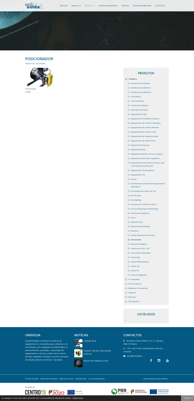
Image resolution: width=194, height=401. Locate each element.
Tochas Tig (135, 266)
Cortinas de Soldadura (139, 105)
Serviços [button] (76, 6)
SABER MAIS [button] (77, 398)
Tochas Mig (135, 257)
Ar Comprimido (134, 279)
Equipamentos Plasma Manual (142, 170)
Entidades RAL (80, 379)
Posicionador (30, 88)
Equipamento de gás (139, 114)
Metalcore (135, 231)
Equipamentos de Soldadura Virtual (144, 136)
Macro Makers (162, 379)
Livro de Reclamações (96, 379)
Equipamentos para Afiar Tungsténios (145, 158)
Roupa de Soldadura (139, 244)
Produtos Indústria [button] (108, 6)
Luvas (133, 217)
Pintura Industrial (134, 284)
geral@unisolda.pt (134, 356)
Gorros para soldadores (140, 213)
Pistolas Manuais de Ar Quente (143, 235)
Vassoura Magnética (139, 275)
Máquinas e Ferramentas (138, 288)
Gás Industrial (133, 301)
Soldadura (40, 63)
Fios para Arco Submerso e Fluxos (144, 204)
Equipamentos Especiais (140, 145)
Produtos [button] (90, 6)
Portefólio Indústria (142, 6)
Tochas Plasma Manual (140, 262)
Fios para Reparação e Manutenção (144, 209)
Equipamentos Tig (138, 175)
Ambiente (132, 292)
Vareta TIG (135, 270)
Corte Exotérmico (137, 101)
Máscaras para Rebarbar (140, 226)
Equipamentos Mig (138, 149)
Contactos (160, 6)
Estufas (134, 179)
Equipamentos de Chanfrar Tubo (143, 132)
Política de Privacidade (48, 379)
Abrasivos (132, 297)
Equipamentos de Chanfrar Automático (146, 123)
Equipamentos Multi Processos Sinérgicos (147, 154)
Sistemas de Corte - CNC (140, 248)
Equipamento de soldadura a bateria (145, 118)
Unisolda (64, 6)
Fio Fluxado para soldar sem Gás (143, 191)
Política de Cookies (66, 379)
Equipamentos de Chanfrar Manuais (145, 127)
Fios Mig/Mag (136, 200)
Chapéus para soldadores (141, 92)
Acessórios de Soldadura (140, 83)
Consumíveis (136, 96)
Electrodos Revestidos (139, 110)
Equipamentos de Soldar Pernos (143, 141)
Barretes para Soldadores (141, 88)
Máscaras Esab (137, 222)
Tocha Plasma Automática (141, 253)
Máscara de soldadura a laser (96, 360)
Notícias (125, 6)
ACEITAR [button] (187, 398)
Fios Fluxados (136, 195)
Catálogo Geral (90, 340)
